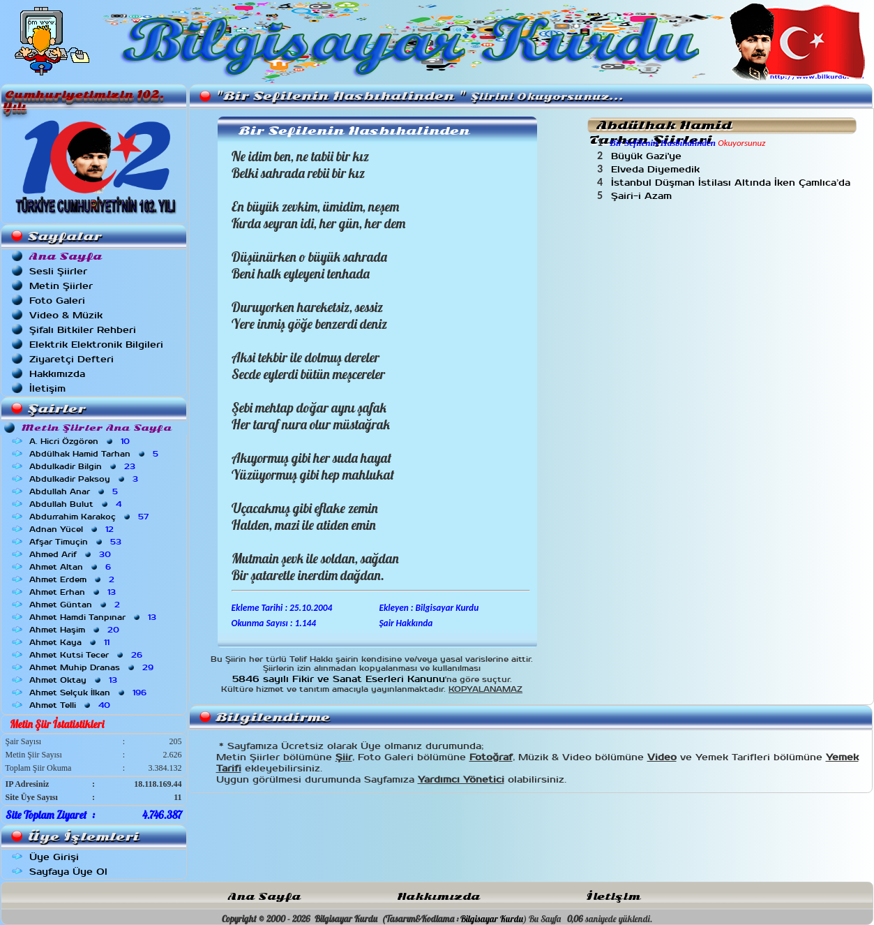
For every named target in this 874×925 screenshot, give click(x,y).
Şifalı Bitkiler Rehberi (82, 330)
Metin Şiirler (61, 286)
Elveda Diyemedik (657, 169)
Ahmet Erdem (73, 579)
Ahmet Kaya (70, 642)
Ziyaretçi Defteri (71, 359)
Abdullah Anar (75, 491)
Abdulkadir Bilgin (83, 466)
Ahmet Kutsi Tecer (87, 655)
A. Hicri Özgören (81, 441)
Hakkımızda (57, 374)
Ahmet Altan (71, 567)
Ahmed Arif (71, 554)
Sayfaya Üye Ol (68, 872)
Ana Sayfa (264, 897)
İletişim (47, 388)
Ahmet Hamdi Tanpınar (94, 617)
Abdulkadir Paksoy (85, 479)
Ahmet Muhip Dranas (92, 667)
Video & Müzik (66, 315)
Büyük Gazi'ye (648, 156)
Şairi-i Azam (645, 196)
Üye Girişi (54, 857)
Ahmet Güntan (76, 604)
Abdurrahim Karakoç (90, 516)
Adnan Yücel (72, 529)
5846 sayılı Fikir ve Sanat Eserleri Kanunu (338, 679)
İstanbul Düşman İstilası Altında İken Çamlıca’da (732, 182)
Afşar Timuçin (76, 542)
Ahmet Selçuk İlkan (89, 692)
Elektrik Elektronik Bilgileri (96, 344)
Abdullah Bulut (76, 504)
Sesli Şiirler (58, 271)
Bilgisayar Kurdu (491, 918)
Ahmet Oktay (74, 680)
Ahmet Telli (71, 705)
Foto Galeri (57, 300)
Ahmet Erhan (74, 592)
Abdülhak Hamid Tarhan (95, 454)
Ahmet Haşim (75, 630)
